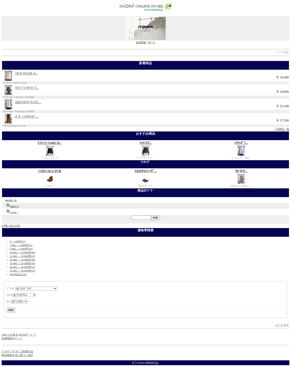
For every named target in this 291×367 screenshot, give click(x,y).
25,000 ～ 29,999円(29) (22, 263)
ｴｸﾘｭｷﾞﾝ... (241, 143)
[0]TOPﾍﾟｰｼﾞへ (27, 334)
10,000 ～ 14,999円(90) (22, 252)
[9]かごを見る (10, 334)
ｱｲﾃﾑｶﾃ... (14, 212)
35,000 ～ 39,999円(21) (22, 270)
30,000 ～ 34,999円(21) (22, 267)
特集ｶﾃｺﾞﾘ (14, 206)
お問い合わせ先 (11, 225)
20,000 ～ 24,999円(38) (22, 259)
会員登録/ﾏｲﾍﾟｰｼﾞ (12, 338)
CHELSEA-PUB (49, 171)
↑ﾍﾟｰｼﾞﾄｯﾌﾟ (282, 324)
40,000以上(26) (18, 274)
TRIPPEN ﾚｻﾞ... (145, 171)
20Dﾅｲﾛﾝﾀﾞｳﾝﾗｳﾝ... (28, 102)
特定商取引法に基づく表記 (17, 355)
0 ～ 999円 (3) (17, 241)
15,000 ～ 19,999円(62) (22, 256)
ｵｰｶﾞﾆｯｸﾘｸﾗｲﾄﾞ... (27, 116)
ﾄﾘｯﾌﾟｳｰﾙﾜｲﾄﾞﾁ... (27, 88)
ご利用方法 (26, 351)
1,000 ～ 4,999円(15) (21, 245)
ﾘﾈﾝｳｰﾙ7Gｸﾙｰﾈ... (26, 73)
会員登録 (141, 42)
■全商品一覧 (11, 200)
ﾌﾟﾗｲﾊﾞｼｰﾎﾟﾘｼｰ (11, 351)
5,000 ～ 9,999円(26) (21, 248)
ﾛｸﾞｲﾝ (151, 42)
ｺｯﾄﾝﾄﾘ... (145, 143)
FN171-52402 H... (50, 143)
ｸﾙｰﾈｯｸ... (241, 171)
